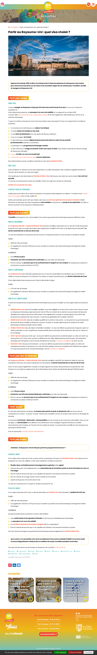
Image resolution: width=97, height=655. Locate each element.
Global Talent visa (18, 328)
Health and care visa (18, 320)
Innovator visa (16, 344)
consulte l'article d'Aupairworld (32, 431)
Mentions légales (49, 648)
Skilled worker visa (18, 309)
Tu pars (25, 154)
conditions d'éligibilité (63, 341)
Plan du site (39, 648)
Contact (58, 648)
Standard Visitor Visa (41, 176)
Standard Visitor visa (70, 458)
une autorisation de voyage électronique (32, 115)
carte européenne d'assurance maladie (63, 200)
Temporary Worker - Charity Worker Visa (25, 360)
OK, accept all (60, 652)
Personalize (88, 652)
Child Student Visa (72, 531)
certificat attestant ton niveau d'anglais (28, 524)
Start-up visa (16, 336)
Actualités (14, 27)
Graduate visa (15, 274)
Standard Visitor (56, 161)
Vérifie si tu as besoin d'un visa (19, 185)
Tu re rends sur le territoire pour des (30, 157)
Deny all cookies (75, 652)
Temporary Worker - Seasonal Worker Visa (26, 226)
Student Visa (53, 492)
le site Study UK (60, 547)
